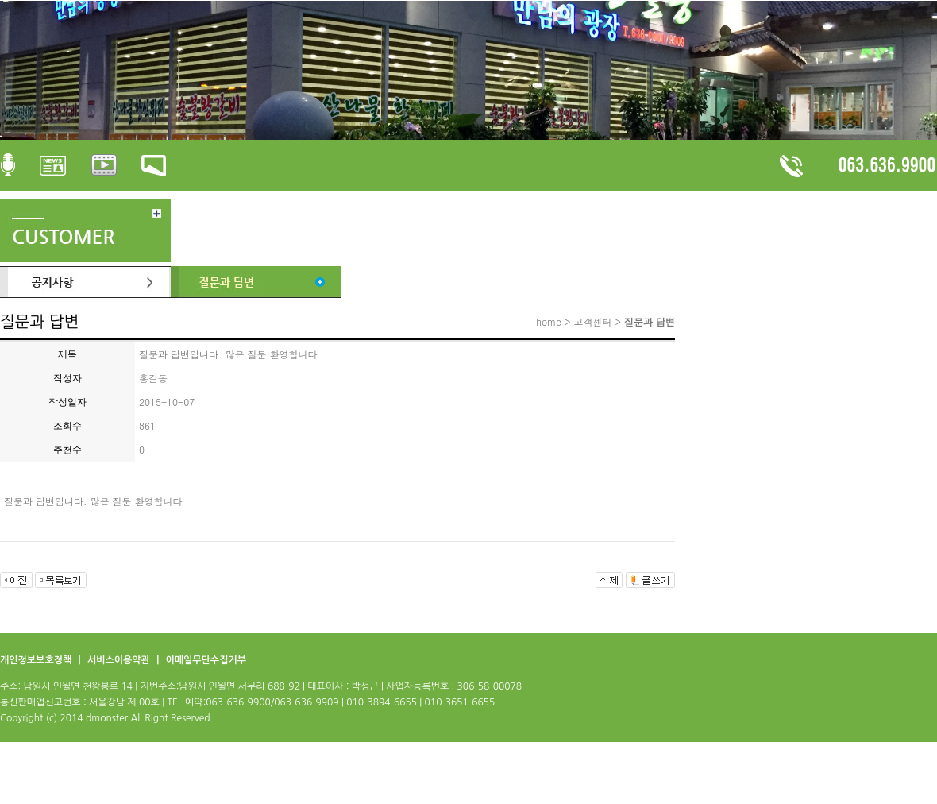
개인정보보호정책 (37, 660)
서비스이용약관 (119, 660)
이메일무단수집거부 (205, 660)
